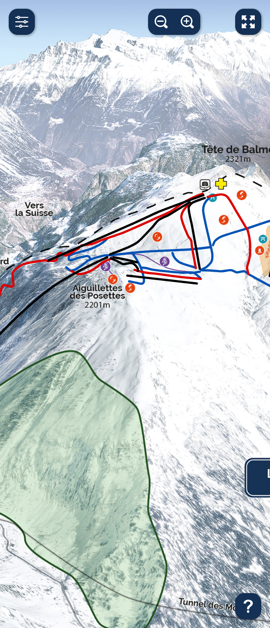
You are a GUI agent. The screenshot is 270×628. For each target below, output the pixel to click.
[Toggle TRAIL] (17, 186)
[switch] (114, 124)
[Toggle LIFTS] (17, 165)
